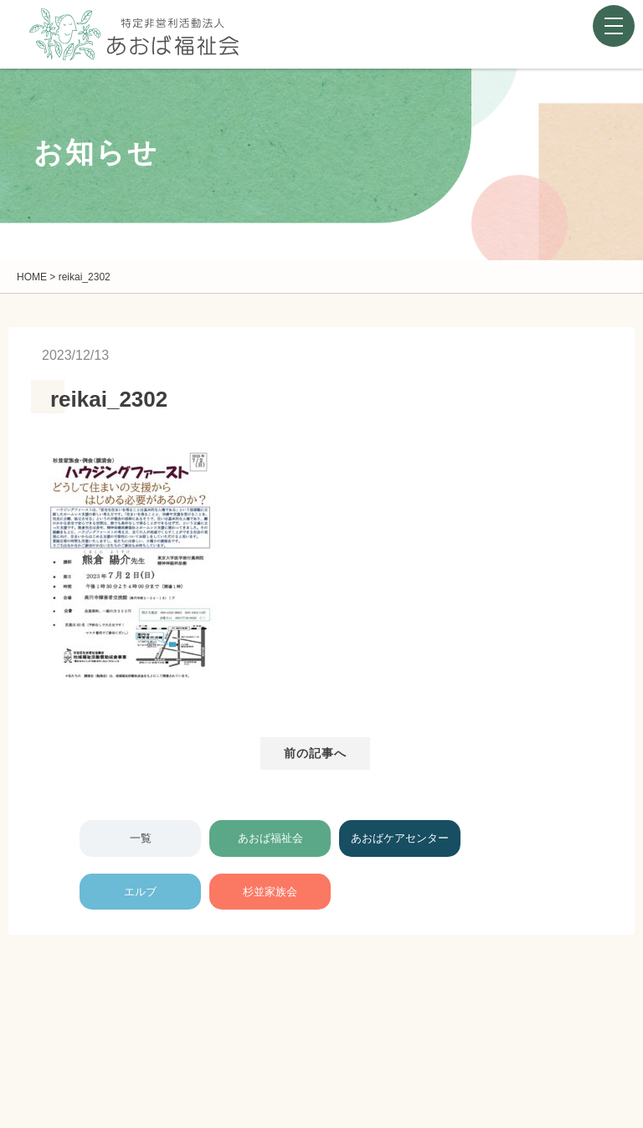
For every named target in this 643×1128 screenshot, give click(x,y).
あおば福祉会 (270, 838)
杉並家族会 (270, 891)
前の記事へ (315, 753)
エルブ (140, 891)
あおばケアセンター (400, 838)
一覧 (141, 838)
